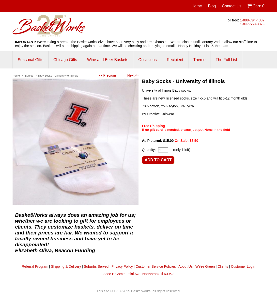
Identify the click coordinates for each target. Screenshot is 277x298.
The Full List (226, 60)
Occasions (147, 60)
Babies (29, 75)
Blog (212, 6)
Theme (199, 60)
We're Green (205, 266)
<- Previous (108, 75)
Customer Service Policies (156, 266)
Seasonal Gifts (30, 60)
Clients (222, 266)
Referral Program (35, 266)
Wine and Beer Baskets (107, 60)
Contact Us (231, 6)
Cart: (255, 6)
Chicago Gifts (65, 60)
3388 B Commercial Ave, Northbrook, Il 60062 (139, 274)
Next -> (132, 75)
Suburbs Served (96, 266)
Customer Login (243, 266)
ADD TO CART (158, 160)
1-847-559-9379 (252, 24)
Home (196, 6)
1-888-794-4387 (252, 20)
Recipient (175, 60)
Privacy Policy (122, 266)
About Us (185, 266)
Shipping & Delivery (66, 266)
